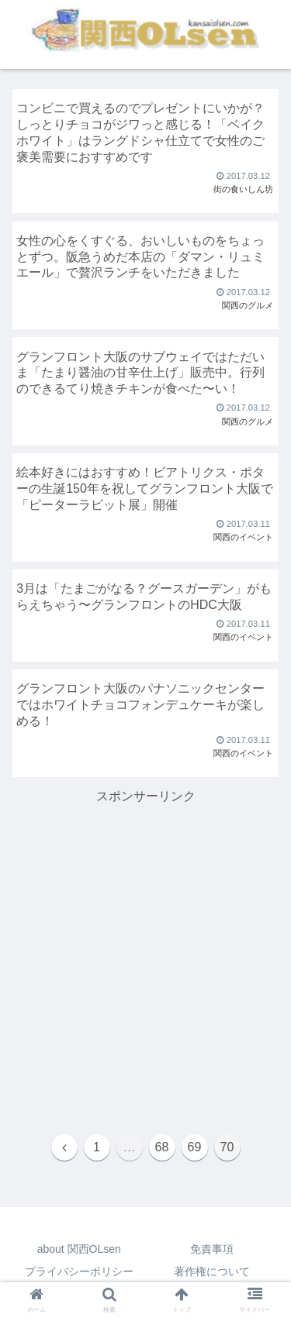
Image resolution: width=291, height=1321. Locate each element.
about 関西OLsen (79, 1249)
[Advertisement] (145, 952)
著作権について (212, 1271)
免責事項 (212, 1249)
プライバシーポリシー (79, 1271)
